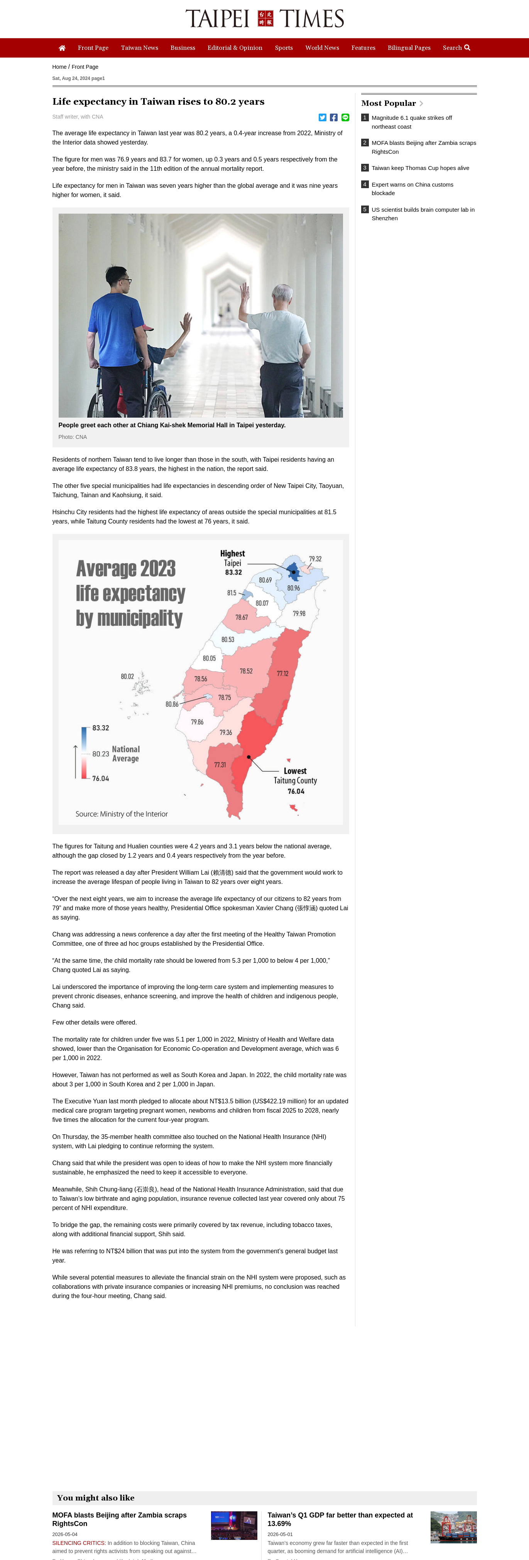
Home (59, 67)
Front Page (85, 67)
